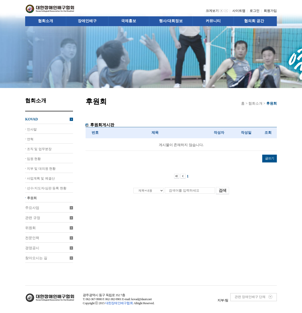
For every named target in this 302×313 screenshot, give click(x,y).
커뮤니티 (213, 21)
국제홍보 (128, 21)
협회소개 (45, 21)
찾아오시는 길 (49, 258)
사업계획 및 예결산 (41, 178)
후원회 (32, 198)
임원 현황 (34, 159)
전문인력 (49, 238)
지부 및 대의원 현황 (41, 168)
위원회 (49, 228)
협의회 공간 (254, 21)
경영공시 (49, 248)
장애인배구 (87, 21)
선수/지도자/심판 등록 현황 (46, 188)
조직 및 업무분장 (39, 149)
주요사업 (49, 208)
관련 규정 (49, 218)
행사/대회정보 (171, 21)
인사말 (32, 129)
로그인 (255, 11)
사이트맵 (239, 11)
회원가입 (270, 11)
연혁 (30, 139)
